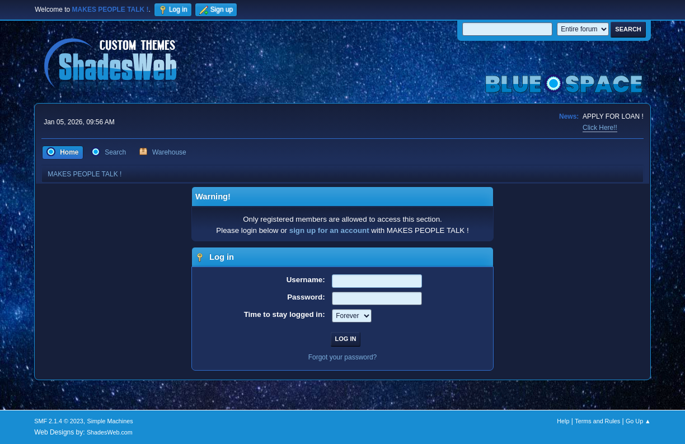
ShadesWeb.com (110, 432)
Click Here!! (600, 128)
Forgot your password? (342, 357)
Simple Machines (110, 421)
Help (563, 421)
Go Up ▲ (638, 421)
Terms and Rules (597, 421)
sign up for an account (329, 230)
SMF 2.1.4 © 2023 (58, 421)
